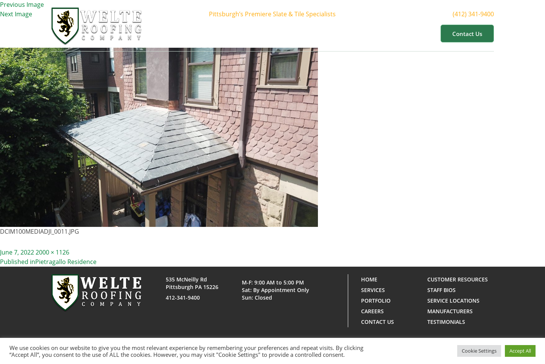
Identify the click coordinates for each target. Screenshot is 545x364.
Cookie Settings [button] (479, 350)
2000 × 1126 (52, 252)
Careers (372, 311)
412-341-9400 (183, 297)
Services (298, 33)
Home (219, 33)
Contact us (467, 33)
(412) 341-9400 (480, 14)
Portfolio (339, 33)
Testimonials (446, 321)
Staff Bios (441, 290)
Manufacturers (450, 311)
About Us (255, 33)
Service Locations (453, 300)
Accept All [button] (520, 350)
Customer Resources (399, 33)
